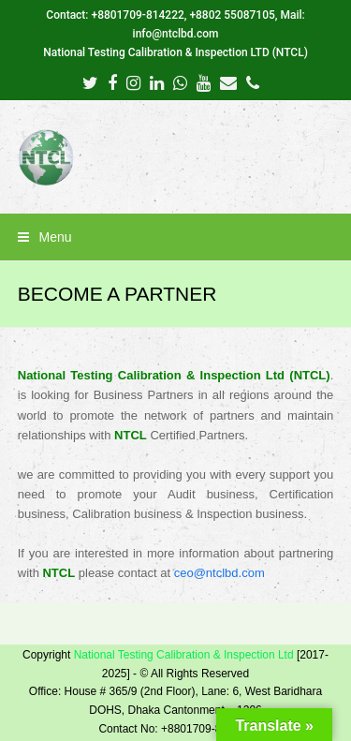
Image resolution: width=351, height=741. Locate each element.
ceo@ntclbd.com (219, 573)
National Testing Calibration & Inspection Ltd (184, 654)
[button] (176, 237)
